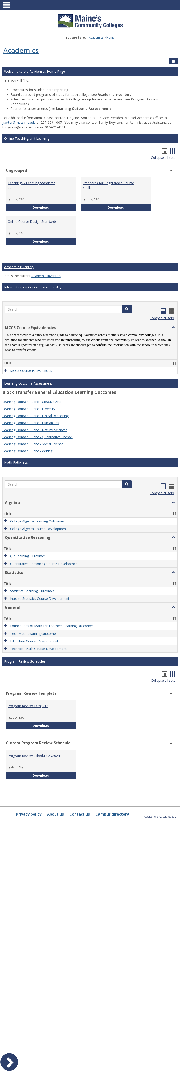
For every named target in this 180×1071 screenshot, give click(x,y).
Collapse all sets (163, 157)
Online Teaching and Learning (26, 138)
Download (54, 207)
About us (55, 814)
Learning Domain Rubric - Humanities (30, 423)
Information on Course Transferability (32, 287)
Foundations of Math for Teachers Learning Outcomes (52, 626)
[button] (127, 309)
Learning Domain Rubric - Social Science (32, 444)
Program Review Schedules (24, 661)
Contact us (79, 814)
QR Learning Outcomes (28, 556)
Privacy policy (28, 814)
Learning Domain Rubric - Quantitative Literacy (37, 437)
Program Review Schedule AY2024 (34, 755)
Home (110, 38)
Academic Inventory (19, 267)
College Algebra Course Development (38, 528)
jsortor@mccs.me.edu (19, 122)
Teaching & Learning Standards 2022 (31, 185)
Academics (96, 38)
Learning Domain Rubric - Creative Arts (31, 401)
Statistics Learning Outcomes (32, 591)
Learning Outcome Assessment (28, 383)
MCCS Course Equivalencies (31, 370)
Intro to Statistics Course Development (39, 598)
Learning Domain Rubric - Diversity (28, 408)
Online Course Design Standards (32, 221)
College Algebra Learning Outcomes (37, 521)
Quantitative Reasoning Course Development (44, 563)
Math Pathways (16, 462)
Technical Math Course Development (38, 648)
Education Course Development (34, 641)
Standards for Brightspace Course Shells (108, 185)
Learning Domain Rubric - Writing (27, 451)
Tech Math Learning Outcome (33, 633)
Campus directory (112, 814)
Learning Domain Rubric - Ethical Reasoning (35, 416)
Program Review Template (28, 706)
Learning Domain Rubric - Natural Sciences (34, 430)
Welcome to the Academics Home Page (34, 71)
